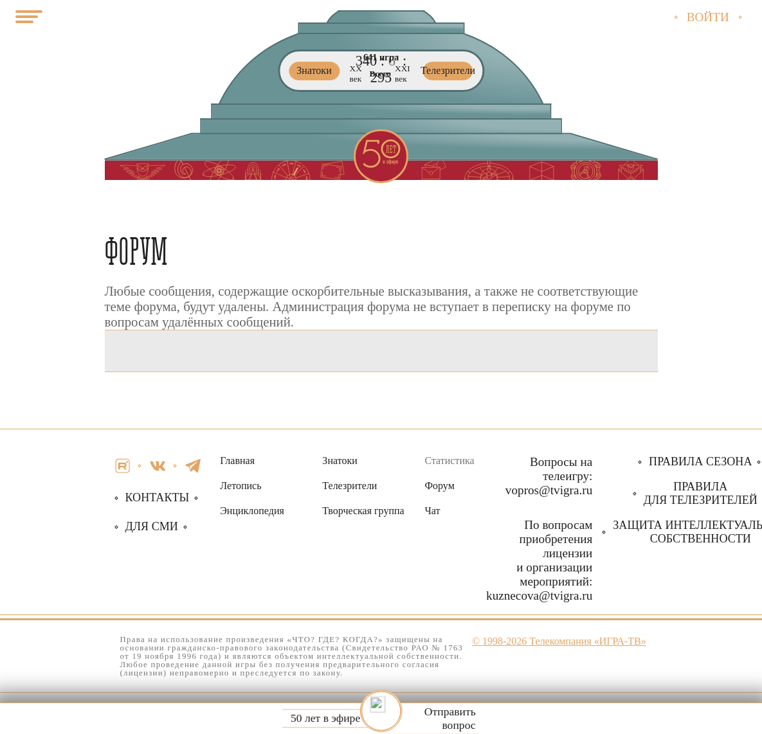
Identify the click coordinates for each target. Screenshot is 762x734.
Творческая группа (363, 510)
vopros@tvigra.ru (548, 490)
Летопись (240, 485)
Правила (700, 493)
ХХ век (356, 74)
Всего (380, 74)
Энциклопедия (252, 510)
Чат (432, 510)
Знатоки (339, 460)
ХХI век (402, 74)
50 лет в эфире (325, 718)
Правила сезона (700, 461)
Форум (439, 485)
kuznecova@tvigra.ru (539, 595)
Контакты (157, 497)
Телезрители (349, 485)
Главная (237, 460)
